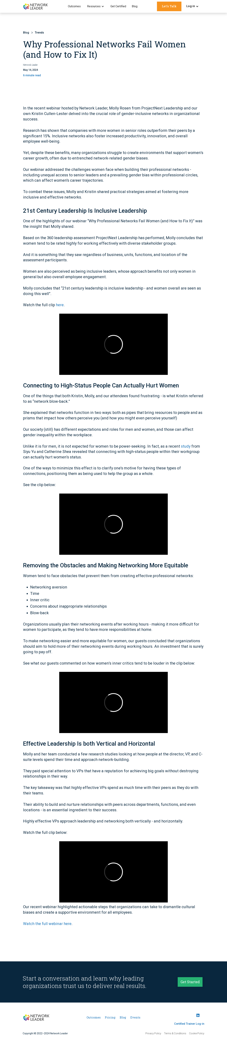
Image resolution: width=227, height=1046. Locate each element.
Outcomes (74, 6)
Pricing (110, 1017)
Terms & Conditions (175, 1033)
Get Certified (118, 6)
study (185, 446)
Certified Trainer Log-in (189, 1023)
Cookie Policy (196, 1033)
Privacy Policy (153, 1033)
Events (135, 1017)
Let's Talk (169, 6)
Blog (134, 6)
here (60, 305)
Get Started (190, 983)
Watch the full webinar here (47, 924)
